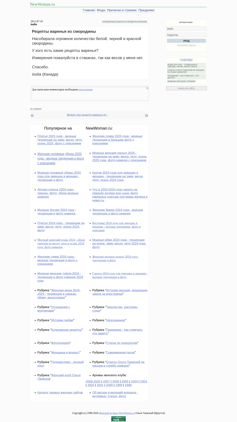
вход (186, 40)
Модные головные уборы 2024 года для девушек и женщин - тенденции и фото (59, 176)
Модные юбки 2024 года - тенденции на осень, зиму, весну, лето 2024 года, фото (119, 243)
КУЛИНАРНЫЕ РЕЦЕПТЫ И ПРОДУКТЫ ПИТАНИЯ (125, 22)
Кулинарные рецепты (66, 329)
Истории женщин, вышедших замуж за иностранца (120, 292)
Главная (89, 10)
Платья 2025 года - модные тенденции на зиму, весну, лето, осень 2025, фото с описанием (60, 139)
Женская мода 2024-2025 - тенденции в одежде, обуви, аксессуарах (58, 293)
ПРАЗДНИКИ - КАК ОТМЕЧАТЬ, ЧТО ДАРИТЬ (183, 77)
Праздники (146, 10)
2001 (100, 385)
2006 (115, 381)
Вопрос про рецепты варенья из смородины (88, 114)
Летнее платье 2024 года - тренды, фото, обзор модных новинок (58, 193)
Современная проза (120, 352)
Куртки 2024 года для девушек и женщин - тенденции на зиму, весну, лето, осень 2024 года (118, 176)
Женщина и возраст (65, 352)
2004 (134, 381)
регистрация (85, 89)
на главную (35, 108)
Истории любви (62, 320)
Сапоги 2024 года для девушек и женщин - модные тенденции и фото (120, 275)
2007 (106, 381)
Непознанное (115, 320)
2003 (143, 381)
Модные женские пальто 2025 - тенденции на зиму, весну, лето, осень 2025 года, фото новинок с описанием (119, 156)
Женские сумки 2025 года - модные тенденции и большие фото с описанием (117, 139)
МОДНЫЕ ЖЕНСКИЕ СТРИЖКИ (181, 81)
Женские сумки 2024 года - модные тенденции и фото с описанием (57, 260)
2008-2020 (93, 381)
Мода (101, 10)
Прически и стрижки (121, 10)
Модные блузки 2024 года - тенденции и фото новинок (56, 211)
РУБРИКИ (186, 59)
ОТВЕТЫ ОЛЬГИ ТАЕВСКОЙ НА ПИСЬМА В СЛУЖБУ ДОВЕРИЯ (186, 71)
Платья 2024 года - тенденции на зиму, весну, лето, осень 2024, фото (61, 226)
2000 (109, 385)
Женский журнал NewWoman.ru (117, 413)
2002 (90, 385)
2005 (125, 381)
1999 (118, 385)
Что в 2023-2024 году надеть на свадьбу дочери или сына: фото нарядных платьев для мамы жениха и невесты (119, 195)
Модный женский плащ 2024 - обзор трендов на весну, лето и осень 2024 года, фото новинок (61, 243)
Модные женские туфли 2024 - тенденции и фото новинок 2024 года (60, 277)
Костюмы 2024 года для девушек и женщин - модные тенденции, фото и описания (116, 226)
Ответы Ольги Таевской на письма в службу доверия (118, 363)
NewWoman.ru (42, 4)
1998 (128, 385)
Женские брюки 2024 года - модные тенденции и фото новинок (117, 211)
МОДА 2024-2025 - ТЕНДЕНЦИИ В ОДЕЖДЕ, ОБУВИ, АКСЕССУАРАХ (182, 66)
